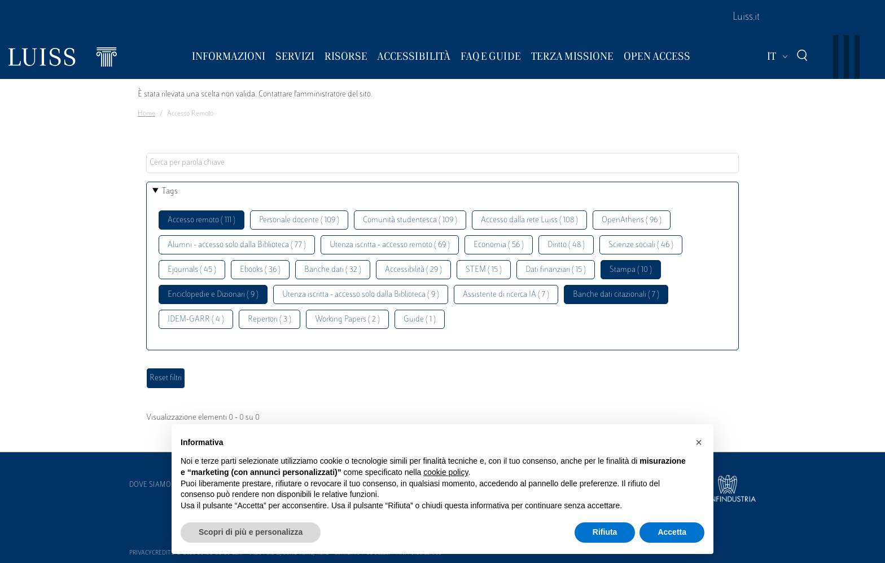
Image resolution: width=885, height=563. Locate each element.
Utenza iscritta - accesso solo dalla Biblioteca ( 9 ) (360, 295)
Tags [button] (170, 191)
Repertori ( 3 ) (269, 319)
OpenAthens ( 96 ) (631, 220)
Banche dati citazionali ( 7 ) (616, 295)
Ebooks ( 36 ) (260, 270)
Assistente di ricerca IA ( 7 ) (506, 295)
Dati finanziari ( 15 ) (555, 270)
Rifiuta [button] (605, 531)
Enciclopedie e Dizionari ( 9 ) (213, 295)
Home (146, 114)
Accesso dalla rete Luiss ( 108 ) (529, 220)
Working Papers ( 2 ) (347, 319)
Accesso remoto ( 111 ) (201, 220)
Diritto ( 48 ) (566, 245)
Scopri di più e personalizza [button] (251, 531)
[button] (699, 442)
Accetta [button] (672, 531)
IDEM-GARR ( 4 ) (196, 319)
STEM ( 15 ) (484, 270)
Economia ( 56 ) (499, 245)
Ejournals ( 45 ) (192, 270)
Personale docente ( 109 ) (299, 220)
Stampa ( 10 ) (631, 270)
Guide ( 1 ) (420, 319)
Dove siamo (150, 485)
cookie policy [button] (445, 472)
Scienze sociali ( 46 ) (640, 245)
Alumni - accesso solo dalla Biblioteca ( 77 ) (237, 245)
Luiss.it (746, 17)
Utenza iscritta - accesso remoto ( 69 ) (390, 245)
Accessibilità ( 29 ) (413, 270)
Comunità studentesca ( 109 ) (410, 220)
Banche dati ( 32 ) (332, 270)
